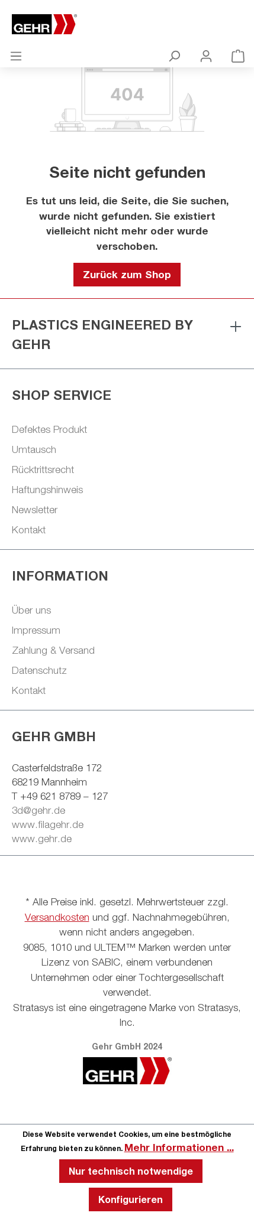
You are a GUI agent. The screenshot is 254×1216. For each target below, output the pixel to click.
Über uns (31, 610)
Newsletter (34, 510)
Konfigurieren (130, 1199)
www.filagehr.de (47, 824)
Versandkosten (57, 917)
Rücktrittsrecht (43, 469)
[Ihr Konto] (206, 55)
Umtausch (34, 449)
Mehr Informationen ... (179, 1147)
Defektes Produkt (49, 429)
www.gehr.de (42, 839)
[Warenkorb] (238, 55)
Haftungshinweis (47, 489)
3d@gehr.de (38, 810)
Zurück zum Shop (127, 274)
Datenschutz (39, 670)
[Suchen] (174, 55)
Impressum (36, 630)
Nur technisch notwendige (131, 1170)
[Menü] (16, 55)
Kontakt (29, 530)
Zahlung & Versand (53, 650)
